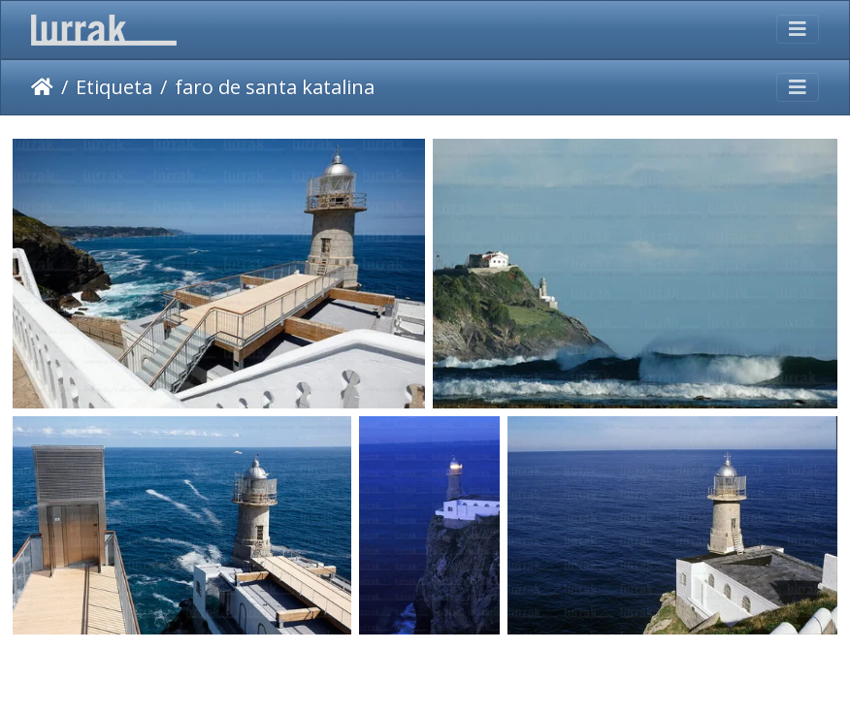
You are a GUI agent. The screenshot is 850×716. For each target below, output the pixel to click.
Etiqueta (114, 87)
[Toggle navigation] (797, 29)
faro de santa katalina (275, 87)
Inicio (42, 87)
